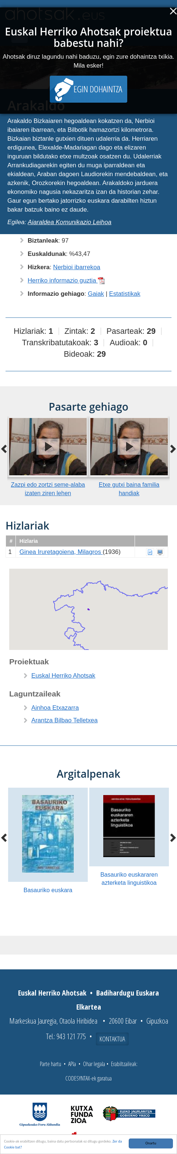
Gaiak (96, 293)
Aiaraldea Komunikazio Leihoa (69, 222)
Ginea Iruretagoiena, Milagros (61, 551)
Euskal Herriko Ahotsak (63, 675)
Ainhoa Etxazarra (55, 707)
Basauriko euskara (48, 890)
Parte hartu (50, 1064)
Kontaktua (112, 1038)
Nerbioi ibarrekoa (76, 267)
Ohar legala (94, 1064)
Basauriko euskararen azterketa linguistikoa (129, 879)
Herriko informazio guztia (66, 280)
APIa (72, 1064)
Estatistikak (124, 293)
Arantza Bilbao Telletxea (64, 720)
